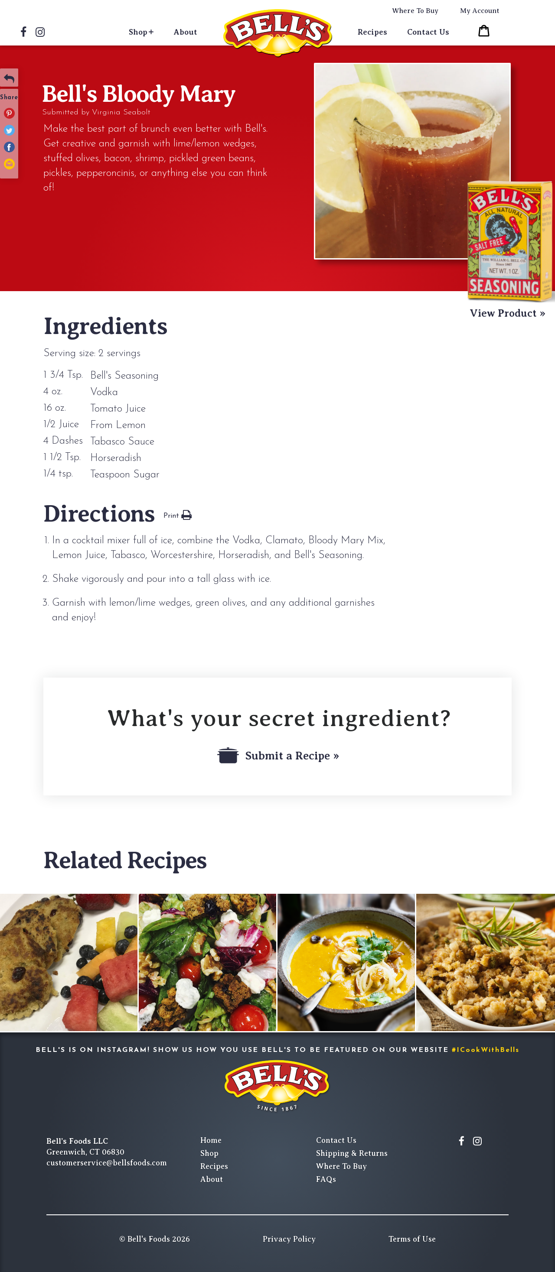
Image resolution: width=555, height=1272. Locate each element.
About (185, 32)
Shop (138, 32)
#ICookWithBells (485, 1050)
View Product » (507, 313)
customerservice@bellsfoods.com (106, 1162)
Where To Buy (415, 11)
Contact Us (428, 32)
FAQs (326, 1179)
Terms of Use (412, 1239)
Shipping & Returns (352, 1153)
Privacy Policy (289, 1239)
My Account (480, 11)
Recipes (372, 32)
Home (211, 1140)
